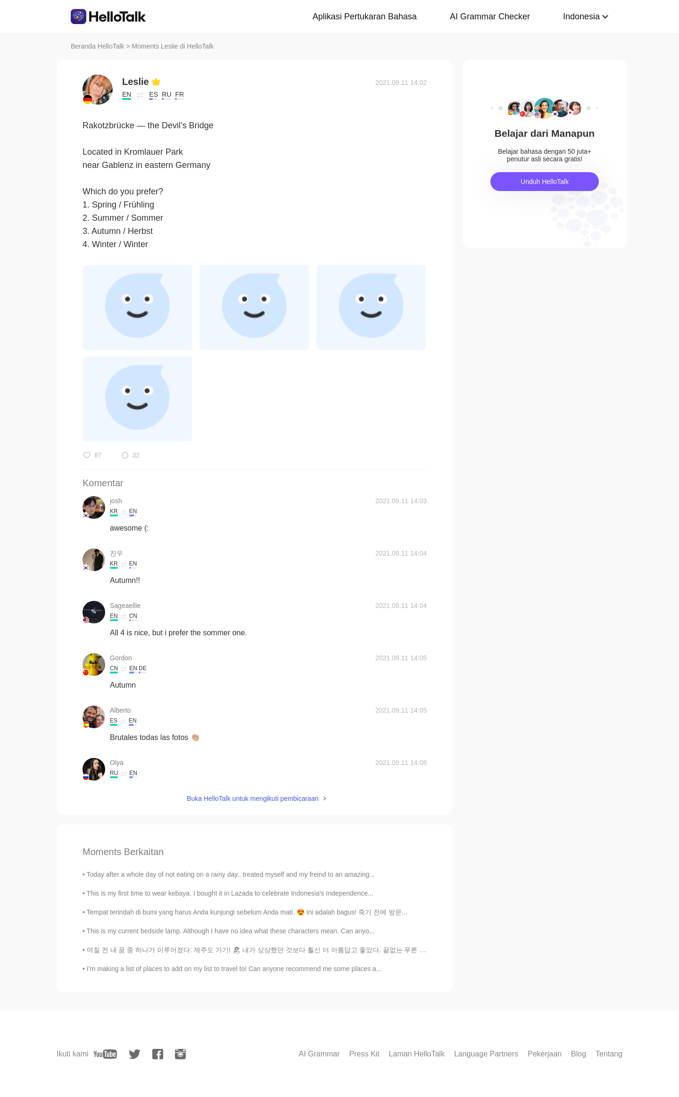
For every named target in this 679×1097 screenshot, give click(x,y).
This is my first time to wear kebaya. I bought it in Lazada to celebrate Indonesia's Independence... (230, 893)
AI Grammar (319, 1054)
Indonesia (581, 16)
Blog (578, 1054)
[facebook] (157, 1054)
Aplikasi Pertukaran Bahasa (365, 16)
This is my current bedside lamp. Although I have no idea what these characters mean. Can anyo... (231, 931)
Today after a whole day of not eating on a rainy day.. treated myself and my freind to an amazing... (231, 874)
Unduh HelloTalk (545, 181)
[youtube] (105, 1054)
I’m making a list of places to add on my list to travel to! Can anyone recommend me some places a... (234, 968)
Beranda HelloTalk (97, 46)
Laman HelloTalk (417, 1054)
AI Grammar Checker (490, 16)
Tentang (609, 1054)
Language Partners (486, 1054)
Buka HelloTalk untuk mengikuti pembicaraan (252, 798)
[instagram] (180, 1054)
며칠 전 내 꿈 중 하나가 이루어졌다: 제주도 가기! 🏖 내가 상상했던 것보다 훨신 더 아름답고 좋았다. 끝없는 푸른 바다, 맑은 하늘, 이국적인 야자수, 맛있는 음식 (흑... (329, 950)
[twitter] (135, 1054)
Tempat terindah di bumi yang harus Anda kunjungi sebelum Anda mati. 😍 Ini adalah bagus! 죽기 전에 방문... (247, 912)
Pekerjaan (545, 1054)
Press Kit (364, 1054)
